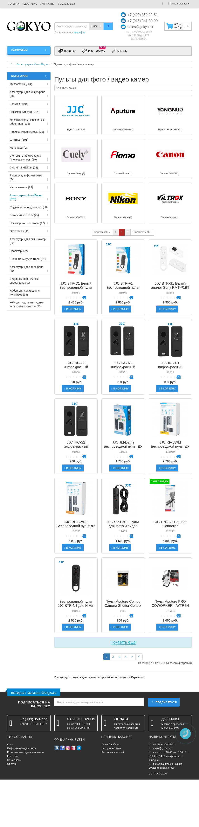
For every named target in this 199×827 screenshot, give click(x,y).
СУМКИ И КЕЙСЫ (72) (24, 167)
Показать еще (123, 690)
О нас (10, 791)
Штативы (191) (19, 139)
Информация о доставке (21, 795)
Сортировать (102, 232)
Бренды (119, 51)
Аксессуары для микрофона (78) (27, 93)
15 (142, 232)
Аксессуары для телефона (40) (26, 268)
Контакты (12, 803)
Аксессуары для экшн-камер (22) (28, 241)
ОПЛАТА (13, 4)
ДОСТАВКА (30, 4)
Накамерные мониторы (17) (27, 223)
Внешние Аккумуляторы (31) (28, 258)
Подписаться (164, 750)
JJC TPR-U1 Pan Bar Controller (170, 553)
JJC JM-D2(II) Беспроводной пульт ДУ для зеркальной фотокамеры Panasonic (123, 468)
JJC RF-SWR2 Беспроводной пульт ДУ (76, 553)
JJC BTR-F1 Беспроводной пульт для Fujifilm (123, 288)
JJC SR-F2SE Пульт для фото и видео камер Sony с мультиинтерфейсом (123, 557)
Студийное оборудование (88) (29, 207)
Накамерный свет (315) (24, 111)
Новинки (67, 51)
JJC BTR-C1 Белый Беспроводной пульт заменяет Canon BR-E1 (76, 288)
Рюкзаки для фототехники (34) (26, 177)
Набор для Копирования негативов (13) (25, 292)
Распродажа (94, 50)
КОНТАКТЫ (47, 4)
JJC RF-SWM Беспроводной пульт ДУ (170, 463)
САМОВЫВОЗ (66, 4)
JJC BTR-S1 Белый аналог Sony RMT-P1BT (170, 285)
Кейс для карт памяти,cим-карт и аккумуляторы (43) (27, 304)
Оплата (11, 811)
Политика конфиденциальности (26, 799)
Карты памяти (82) (21, 187)
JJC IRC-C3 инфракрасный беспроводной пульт (76, 377)
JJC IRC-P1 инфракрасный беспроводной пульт (170, 377)
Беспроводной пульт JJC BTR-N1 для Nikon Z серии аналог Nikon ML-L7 (76, 646)
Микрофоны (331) (21, 84)
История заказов (111, 795)
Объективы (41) (20, 231)
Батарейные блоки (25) (24, 215)
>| (139, 704)
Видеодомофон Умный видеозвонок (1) (24, 280)
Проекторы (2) (19, 251)
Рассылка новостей (112, 799)
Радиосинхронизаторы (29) (27, 131)
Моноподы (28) (19, 147)
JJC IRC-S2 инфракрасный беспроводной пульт (76, 466)
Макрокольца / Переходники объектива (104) (27, 121)
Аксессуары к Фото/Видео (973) (26, 197)
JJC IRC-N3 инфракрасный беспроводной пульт (123, 377)
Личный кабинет (110, 791)
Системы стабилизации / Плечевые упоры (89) (25, 157)
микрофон (79, 32)
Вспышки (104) (19, 103)
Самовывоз (14, 807)
